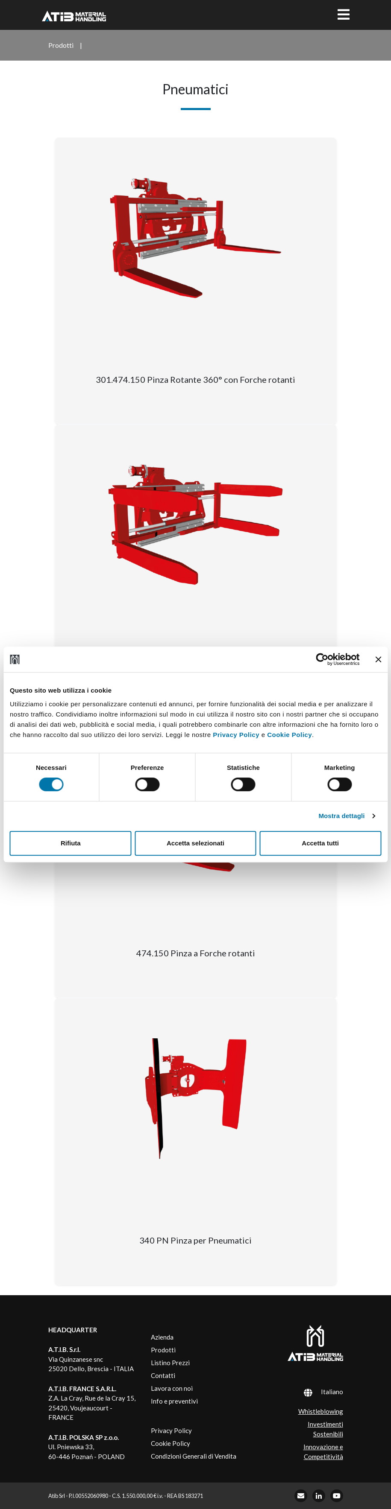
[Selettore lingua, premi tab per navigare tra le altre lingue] (312, 1392)
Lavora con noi (172, 1388)
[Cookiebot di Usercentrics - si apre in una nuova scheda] (322, 659)
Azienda (162, 1337)
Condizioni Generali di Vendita (193, 1456)
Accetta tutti (320, 843)
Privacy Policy (236, 734)
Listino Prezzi (170, 1362)
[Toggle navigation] (344, 15)
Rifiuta (71, 843)
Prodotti (163, 1350)
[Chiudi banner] (378, 659)
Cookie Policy (289, 734)
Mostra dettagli (341, 815)
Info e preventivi (174, 1401)
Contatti (163, 1375)
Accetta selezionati (195, 843)
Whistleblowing (320, 1411)
